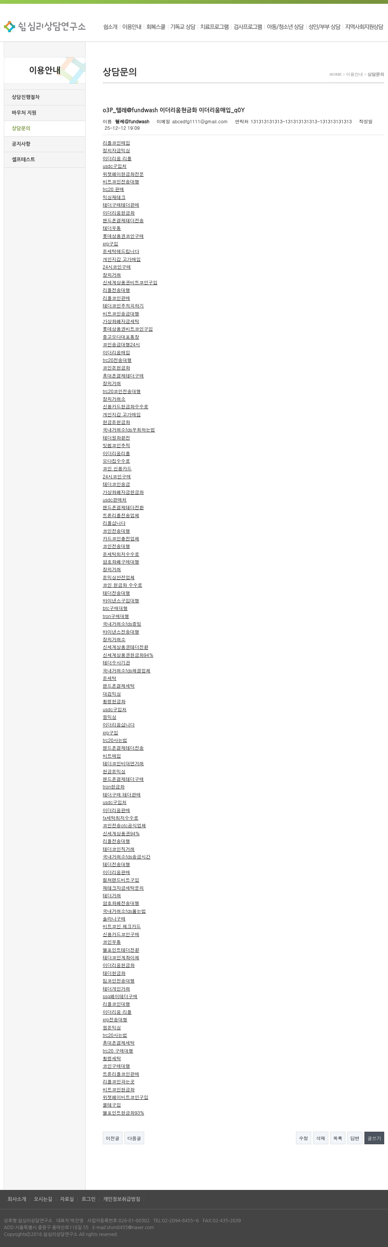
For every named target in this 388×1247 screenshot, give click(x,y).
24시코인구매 (117, 266)
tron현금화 (114, 786)
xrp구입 (110, 243)
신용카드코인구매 (121, 934)
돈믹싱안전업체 (119, 577)
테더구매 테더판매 (122, 794)
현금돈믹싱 (114, 771)
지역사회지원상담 (363, 26)
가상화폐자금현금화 (123, 492)
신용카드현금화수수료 (125, 406)
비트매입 (112, 755)
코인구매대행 (116, 1065)
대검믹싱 (112, 693)
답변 (354, 1138)
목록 (337, 1138)
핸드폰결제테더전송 (123, 220)
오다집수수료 (116, 460)
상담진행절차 (26, 97)
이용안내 (132, 26)
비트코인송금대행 (121, 313)
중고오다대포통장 (121, 336)
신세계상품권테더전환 (125, 646)
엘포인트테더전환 (121, 949)
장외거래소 (114, 398)
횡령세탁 (112, 1058)
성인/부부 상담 (324, 26)
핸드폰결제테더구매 (123, 779)
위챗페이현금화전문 (123, 173)
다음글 (134, 1138)
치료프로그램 (214, 26)
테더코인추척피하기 (123, 305)
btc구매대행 (115, 608)
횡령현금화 (114, 701)
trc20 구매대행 (118, 1050)
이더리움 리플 (117, 158)
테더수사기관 (116, 662)
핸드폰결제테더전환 (123, 507)
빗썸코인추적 (116, 445)
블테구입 (112, 1104)
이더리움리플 (116, 453)
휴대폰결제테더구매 (123, 375)
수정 (303, 1138)
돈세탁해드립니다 (121, 251)
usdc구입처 (115, 165)
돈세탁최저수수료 (121, 554)
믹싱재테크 (114, 197)
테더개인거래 (116, 988)
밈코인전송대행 (119, 980)
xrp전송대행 (115, 1019)
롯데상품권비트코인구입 (128, 328)
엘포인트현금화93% (123, 1112)
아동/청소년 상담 (285, 26)
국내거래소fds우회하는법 (129, 429)
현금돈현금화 (116, 422)
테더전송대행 (116, 592)
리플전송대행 (116, 290)
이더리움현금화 (119, 212)
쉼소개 (111, 26)
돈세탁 (109, 678)
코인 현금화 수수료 (122, 584)
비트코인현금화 (119, 1089)
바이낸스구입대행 (121, 600)
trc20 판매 (113, 189)
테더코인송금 (116, 484)
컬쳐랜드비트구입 (121, 879)
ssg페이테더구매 (120, 996)
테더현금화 (114, 973)
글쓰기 (374, 1138)
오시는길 (43, 1199)
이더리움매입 (116, 352)
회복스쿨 (156, 26)
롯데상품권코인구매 (123, 236)
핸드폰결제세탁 (119, 685)
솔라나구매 (114, 918)
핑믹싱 (109, 716)
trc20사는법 (115, 740)
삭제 (320, 1138)
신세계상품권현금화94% (128, 654)
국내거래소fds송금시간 (127, 856)
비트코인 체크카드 (122, 926)
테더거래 (112, 895)
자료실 (67, 1199)
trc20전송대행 (117, 360)
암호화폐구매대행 (121, 561)
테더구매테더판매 (121, 204)
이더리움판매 (116, 810)
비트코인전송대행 (121, 181)
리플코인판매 (116, 298)
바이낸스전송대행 (121, 631)
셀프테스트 (23, 159)
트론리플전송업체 (121, 515)
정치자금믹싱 (116, 150)
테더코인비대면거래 (123, 763)
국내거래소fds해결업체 (127, 670)
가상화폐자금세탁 (121, 321)
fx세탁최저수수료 (120, 817)
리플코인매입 (116, 142)
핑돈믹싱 (112, 1027)
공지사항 (21, 144)
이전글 (112, 1138)
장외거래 (112, 274)
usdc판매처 (115, 499)
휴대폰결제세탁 (119, 1042)
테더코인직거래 (119, 849)
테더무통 (112, 228)
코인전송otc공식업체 (124, 825)
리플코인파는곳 (119, 1081)
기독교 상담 (183, 26)
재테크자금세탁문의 (123, 887)
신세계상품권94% (121, 833)
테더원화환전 (116, 437)
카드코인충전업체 (121, 538)
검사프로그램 (247, 26)
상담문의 (21, 128)
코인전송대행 (116, 530)
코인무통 (112, 941)
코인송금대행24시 (121, 344)
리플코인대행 (116, 1003)
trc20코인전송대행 (122, 391)
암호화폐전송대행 (121, 903)
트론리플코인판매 (121, 1073)
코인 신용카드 (117, 468)
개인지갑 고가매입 (122, 259)
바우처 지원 (24, 112)
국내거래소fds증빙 (122, 623)
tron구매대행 (116, 616)
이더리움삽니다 (119, 724)
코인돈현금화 (116, 367)
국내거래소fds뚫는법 (124, 911)
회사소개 (17, 1199)
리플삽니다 (114, 522)
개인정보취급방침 (121, 1199)
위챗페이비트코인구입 (125, 1097)
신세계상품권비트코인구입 (130, 282)
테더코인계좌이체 (121, 957)
